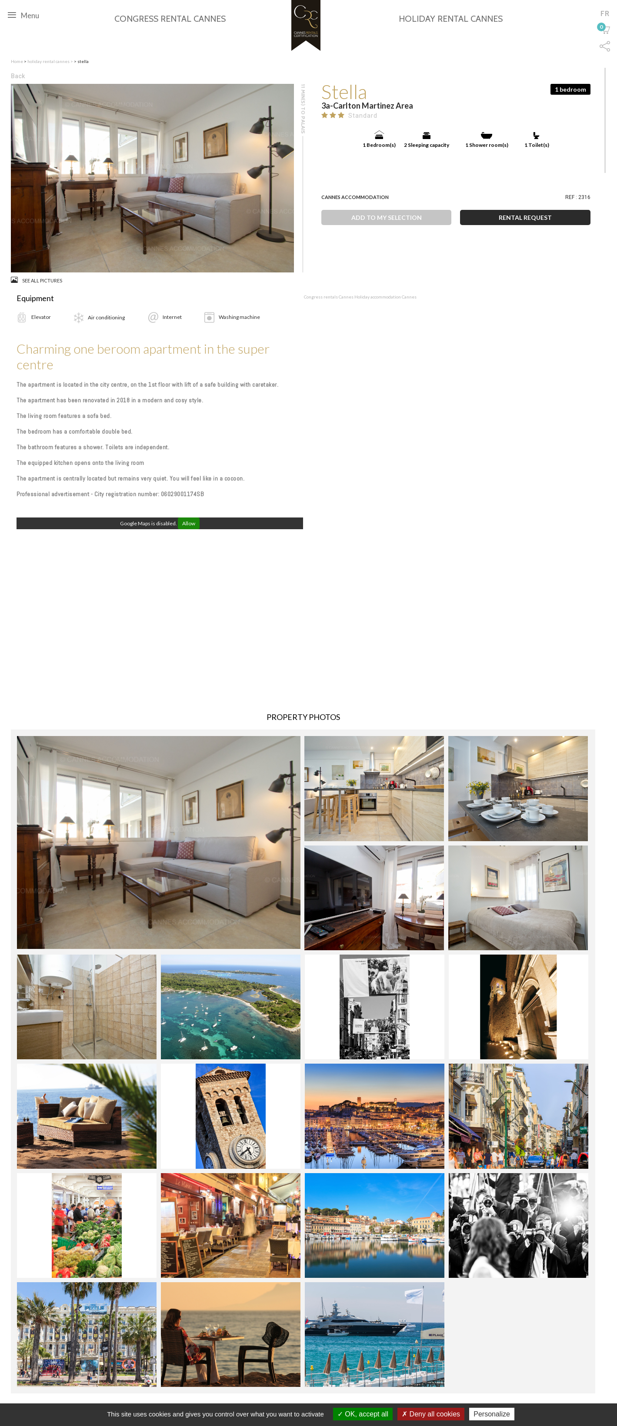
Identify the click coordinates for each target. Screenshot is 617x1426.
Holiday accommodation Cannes (385, 296)
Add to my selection (386, 217)
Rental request (525, 217)
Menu (23, 15)
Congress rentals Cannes (329, 296)
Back (18, 76)
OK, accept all (362, 1414)
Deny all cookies (431, 1414)
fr (605, 13)
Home (17, 61)
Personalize (492, 1414)
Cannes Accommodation (355, 197)
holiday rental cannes (48, 61)
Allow (188, 523)
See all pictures (36, 280)
